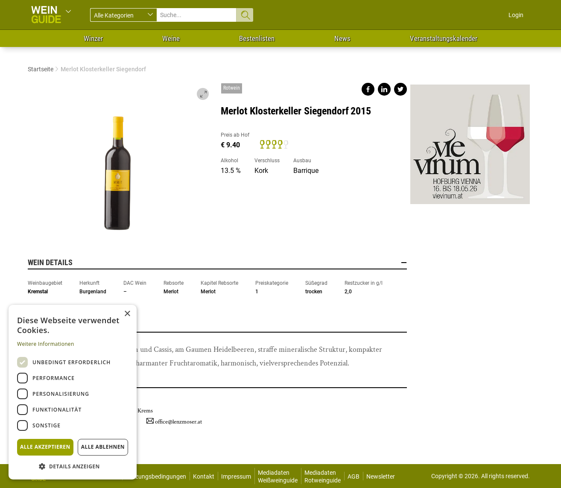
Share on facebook (368, 89)
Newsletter (380, 476)
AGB (353, 476)
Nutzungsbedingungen (156, 476)
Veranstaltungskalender (443, 38)
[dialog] (73, 392)
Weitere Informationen (45, 344)
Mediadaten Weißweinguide (278, 476)
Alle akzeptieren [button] (45, 446)
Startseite (40, 69)
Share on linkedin (384, 89)
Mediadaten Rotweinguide (322, 476)
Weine (171, 38)
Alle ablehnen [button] (103, 446)
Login (515, 15)
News (342, 38)
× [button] (127, 314)
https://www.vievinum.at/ (470, 141)
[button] (72, 466)
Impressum (236, 476)
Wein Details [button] (217, 262)
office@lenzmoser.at (178, 422)
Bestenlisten (257, 38)
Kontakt (203, 476)
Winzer (93, 38)
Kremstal (38, 292)
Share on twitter (400, 89)
